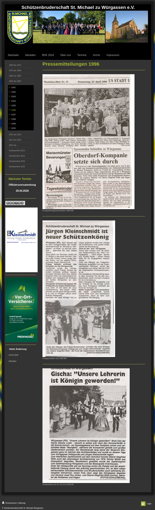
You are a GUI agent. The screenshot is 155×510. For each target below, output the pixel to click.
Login (149, 504)
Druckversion (9, 502)
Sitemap (22, 503)
